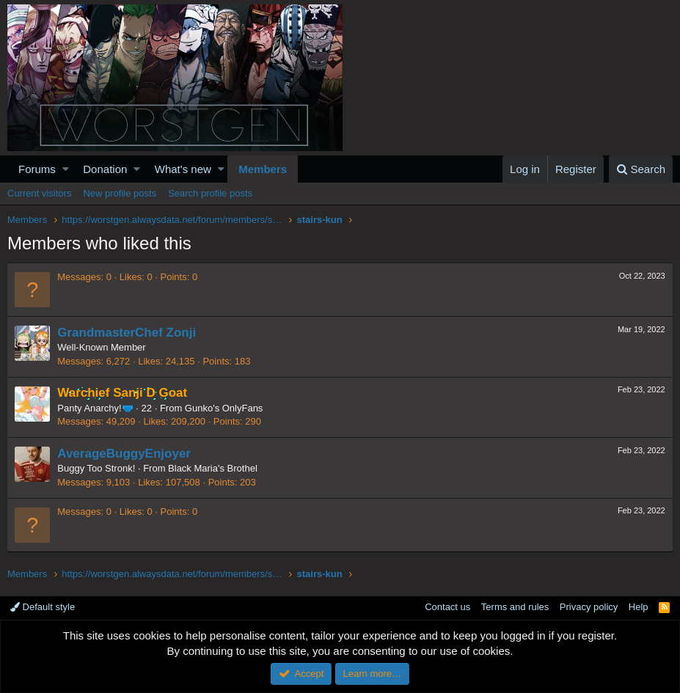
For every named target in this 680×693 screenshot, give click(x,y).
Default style (42, 606)
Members (262, 169)
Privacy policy (589, 606)
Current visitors (39, 193)
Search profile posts (210, 193)
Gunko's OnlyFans (225, 408)
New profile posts (119, 193)
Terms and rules (515, 606)
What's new (183, 169)
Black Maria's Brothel (213, 468)
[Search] (641, 169)
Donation (105, 169)
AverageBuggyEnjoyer (124, 454)
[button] (66, 169)
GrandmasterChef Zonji (127, 333)
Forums (37, 169)
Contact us (447, 606)
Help (638, 606)
